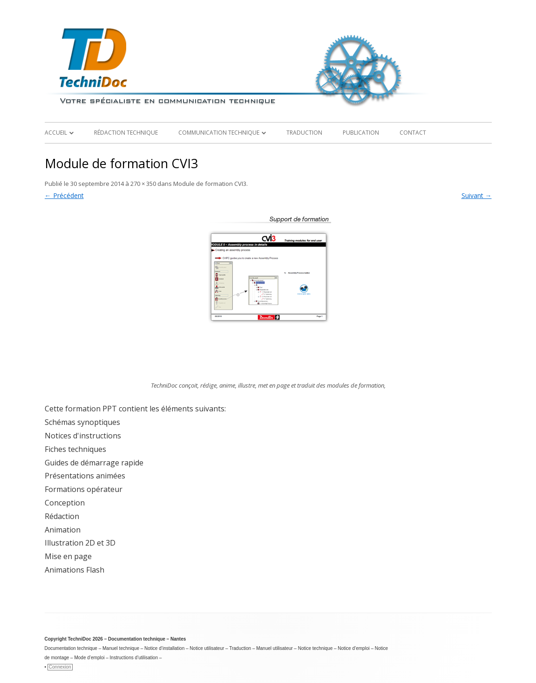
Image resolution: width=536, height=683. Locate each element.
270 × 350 (143, 183)
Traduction (304, 133)
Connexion (60, 666)
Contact (413, 133)
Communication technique (218, 133)
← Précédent (64, 195)
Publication (361, 133)
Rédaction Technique (126, 133)
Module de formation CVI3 (209, 183)
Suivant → (476, 195)
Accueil (56, 133)
